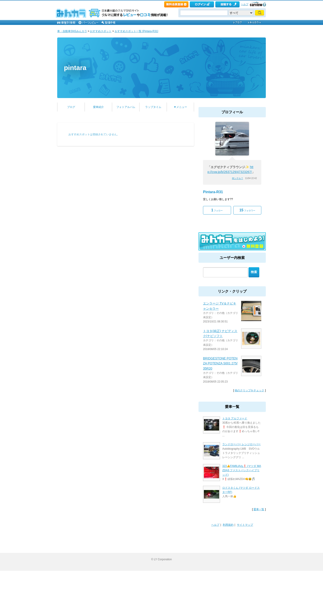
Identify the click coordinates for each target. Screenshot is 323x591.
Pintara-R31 (213, 192)
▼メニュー (180, 107)
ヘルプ (244, 4)
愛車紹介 (98, 107)
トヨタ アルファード (234, 418)
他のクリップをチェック (249, 390)
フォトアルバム (125, 107)
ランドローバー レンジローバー (241, 444)
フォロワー (247, 210)
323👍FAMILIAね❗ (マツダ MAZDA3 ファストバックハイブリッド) (241, 470)
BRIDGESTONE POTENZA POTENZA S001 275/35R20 (220, 363)
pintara (75, 67)
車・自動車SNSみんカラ (72, 31)
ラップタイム (153, 107)
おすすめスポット (100, 31)
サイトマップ (245, 524)
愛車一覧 (258, 509)
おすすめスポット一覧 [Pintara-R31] (136, 31)
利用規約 (228, 524)
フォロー (217, 210)
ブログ (71, 107)
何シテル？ (237, 178)
